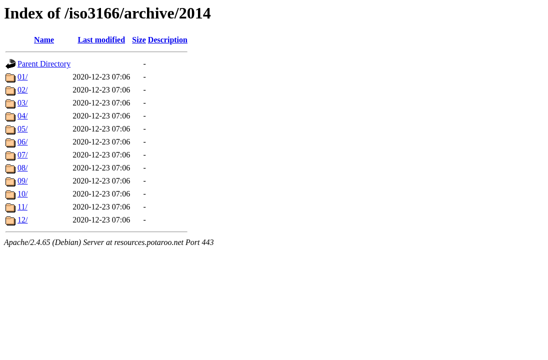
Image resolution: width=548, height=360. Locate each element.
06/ (23, 142)
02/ (23, 90)
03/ (23, 102)
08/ (23, 168)
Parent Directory (44, 64)
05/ (23, 128)
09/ (23, 180)
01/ (23, 76)
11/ (23, 206)
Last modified (101, 40)
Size (139, 40)
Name (44, 40)
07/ (23, 154)
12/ (23, 220)
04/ (23, 116)
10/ (23, 194)
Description (168, 40)
